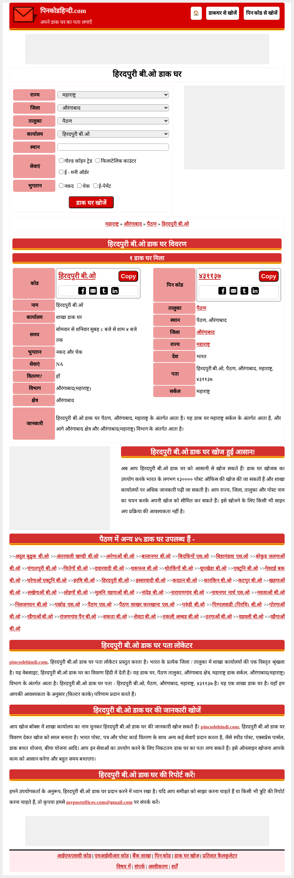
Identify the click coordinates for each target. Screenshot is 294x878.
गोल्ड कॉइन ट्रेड (78, 161)
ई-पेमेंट (105, 186)
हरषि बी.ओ (84, 580)
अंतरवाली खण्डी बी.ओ (77, 556)
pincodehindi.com (28, 662)
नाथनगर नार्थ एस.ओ (230, 592)
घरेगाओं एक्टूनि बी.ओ (47, 580)
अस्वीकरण (158, 866)
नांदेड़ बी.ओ (152, 592)
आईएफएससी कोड (74, 856)
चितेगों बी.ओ (75, 568)
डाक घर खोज (186, 856)
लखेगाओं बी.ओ (41, 592)
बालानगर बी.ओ (155, 556)
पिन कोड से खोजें (261, 13)
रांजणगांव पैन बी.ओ (78, 616)
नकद (69, 186)
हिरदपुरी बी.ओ (175, 224)
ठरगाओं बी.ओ (218, 616)
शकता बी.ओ (115, 616)
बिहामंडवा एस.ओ (232, 556)
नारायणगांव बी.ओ (187, 592)
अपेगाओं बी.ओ (120, 556)
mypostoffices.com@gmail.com (99, 802)
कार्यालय (35, 134)
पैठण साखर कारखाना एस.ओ (146, 604)
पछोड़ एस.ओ (67, 604)
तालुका (35, 121)
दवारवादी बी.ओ (109, 568)
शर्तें (174, 866)
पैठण (152, 224)
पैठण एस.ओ (99, 604)
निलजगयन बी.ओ (31, 604)
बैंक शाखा (141, 856)
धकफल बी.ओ (144, 568)
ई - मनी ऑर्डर (76, 172)
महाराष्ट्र (112, 224)
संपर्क (139, 866)
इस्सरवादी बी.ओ (151, 580)
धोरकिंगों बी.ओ (178, 568)
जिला (35, 108)
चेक (86, 186)
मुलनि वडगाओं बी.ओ (114, 592)
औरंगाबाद (133, 224)
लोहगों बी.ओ (75, 592)
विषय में (123, 866)
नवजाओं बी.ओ (271, 592)
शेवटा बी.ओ (145, 616)
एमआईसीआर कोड (112, 856)
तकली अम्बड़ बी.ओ (180, 616)
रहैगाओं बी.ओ (40, 616)
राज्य (35, 95)
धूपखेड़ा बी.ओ (213, 568)
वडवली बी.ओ (251, 616)
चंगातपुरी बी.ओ (41, 568)
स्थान (35, 147)
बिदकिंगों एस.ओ (193, 556)
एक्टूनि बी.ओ (245, 568)
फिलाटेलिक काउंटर (118, 161)
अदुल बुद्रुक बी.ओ (32, 556)
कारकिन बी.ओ (217, 580)
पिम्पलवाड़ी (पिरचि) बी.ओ (236, 604)
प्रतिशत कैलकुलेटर (219, 856)
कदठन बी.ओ (184, 580)
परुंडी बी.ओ (193, 604)
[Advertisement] (147, 49)
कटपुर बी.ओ (250, 580)
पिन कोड (163, 856)
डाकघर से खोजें (223, 13)
